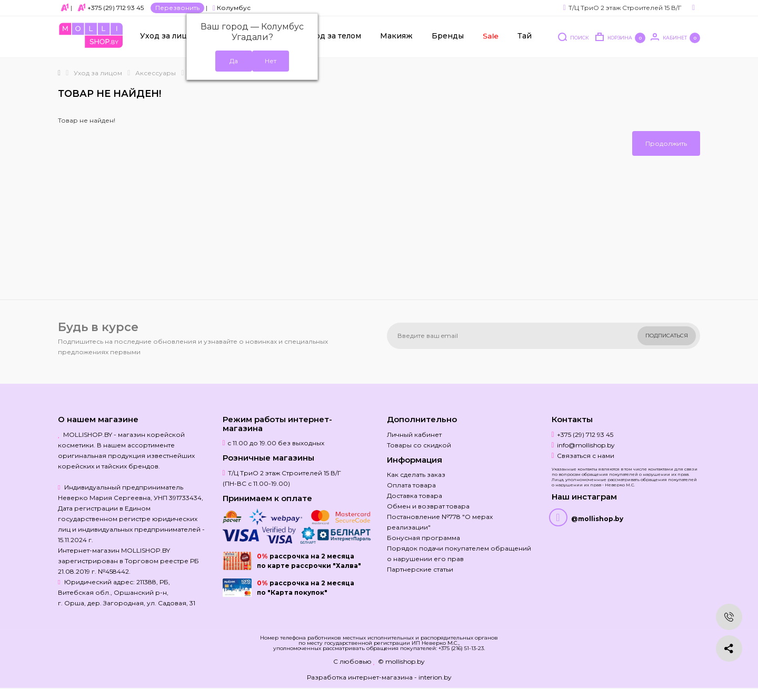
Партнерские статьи (420, 569)
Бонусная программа (423, 538)
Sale (490, 37)
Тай (524, 37)
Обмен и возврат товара (428, 506)
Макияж (396, 37)
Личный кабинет (414, 434)
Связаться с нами (585, 456)
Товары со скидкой (419, 445)
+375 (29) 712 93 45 (115, 8)
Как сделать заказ (416, 474)
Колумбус (232, 8)
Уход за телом (333, 37)
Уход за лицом (169, 37)
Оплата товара (411, 485)
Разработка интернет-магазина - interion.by (379, 677)
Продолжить (666, 143)
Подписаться (666, 335)
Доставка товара (414, 496)
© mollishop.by (401, 661)
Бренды (448, 37)
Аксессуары (155, 73)
